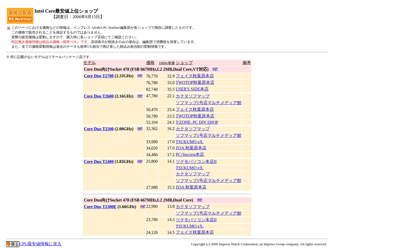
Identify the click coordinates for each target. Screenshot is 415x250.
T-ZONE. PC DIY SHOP (197, 122)
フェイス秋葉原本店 (195, 76)
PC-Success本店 (190, 154)
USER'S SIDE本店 (192, 89)
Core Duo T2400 (99, 161)
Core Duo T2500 (99, 129)
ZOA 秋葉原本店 (191, 148)
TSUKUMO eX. (190, 142)
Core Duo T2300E (100, 206)
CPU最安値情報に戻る (33, 244)
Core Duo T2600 (99, 96)
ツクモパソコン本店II (196, 161)
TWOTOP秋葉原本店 (195, 82)
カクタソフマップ (193, 96)
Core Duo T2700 (99, 76)
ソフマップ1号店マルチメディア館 (208, 102)
